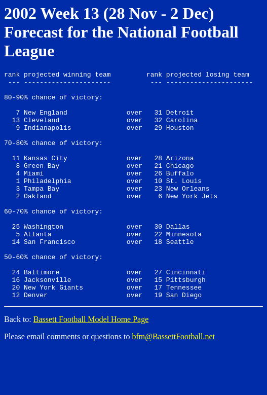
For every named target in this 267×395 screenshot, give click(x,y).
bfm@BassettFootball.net (173, 382)
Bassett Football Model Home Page (91, 365)
